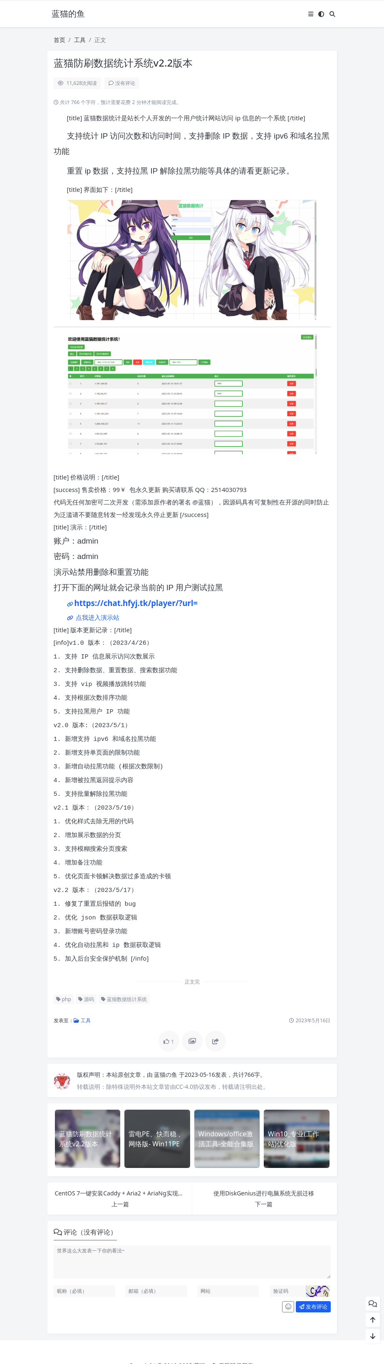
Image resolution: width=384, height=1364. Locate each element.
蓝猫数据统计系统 (124, 969)
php (63, 969)
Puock (207, 1347)
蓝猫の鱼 (166, 1044)
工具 (80, 40)
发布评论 (313, 1276)
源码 (86, 969)
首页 (59, 40)
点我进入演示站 (97, 617)
